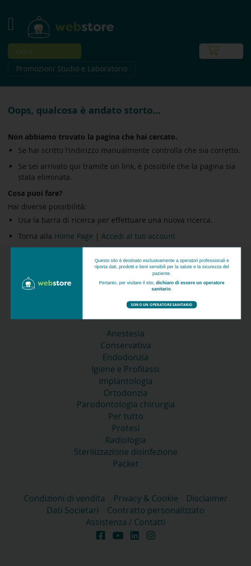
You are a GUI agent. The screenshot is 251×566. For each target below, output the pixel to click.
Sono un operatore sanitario (162, 304)
